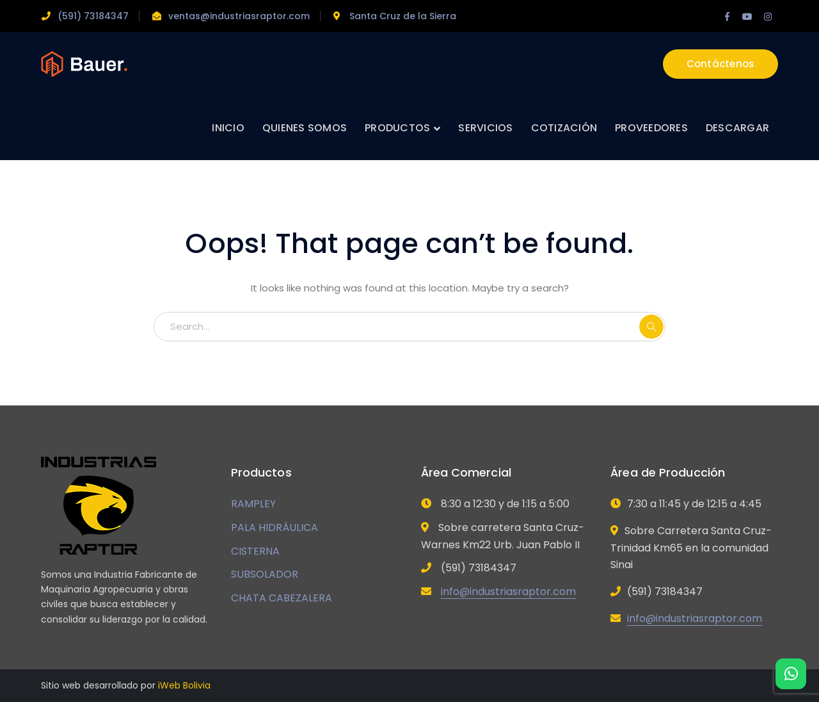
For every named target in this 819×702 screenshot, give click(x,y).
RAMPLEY (253, 503)
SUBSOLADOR (264, 574)
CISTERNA (255, 551)
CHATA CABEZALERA (281, 598)
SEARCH (651, 326)
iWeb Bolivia (184, 685)
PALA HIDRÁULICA (274, 527)
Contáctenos (721, 63)
